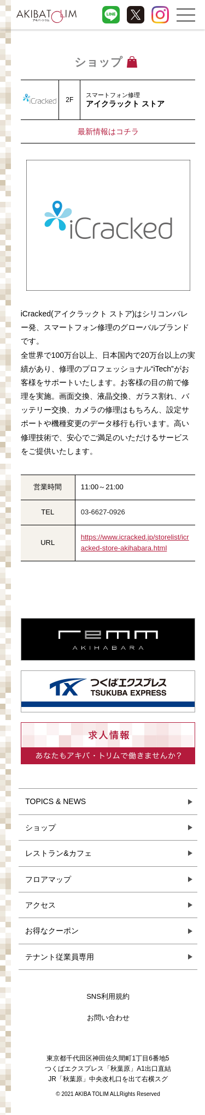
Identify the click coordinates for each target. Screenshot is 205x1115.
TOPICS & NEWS (55, 801)
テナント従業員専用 (59, 956)
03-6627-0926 (103, 512)
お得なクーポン (52, 930)
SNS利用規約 (108, 996)
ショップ (40, 827)
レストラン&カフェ (58, 853)
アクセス (40, 905)
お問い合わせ (108, 1018)
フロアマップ (48, 879)
